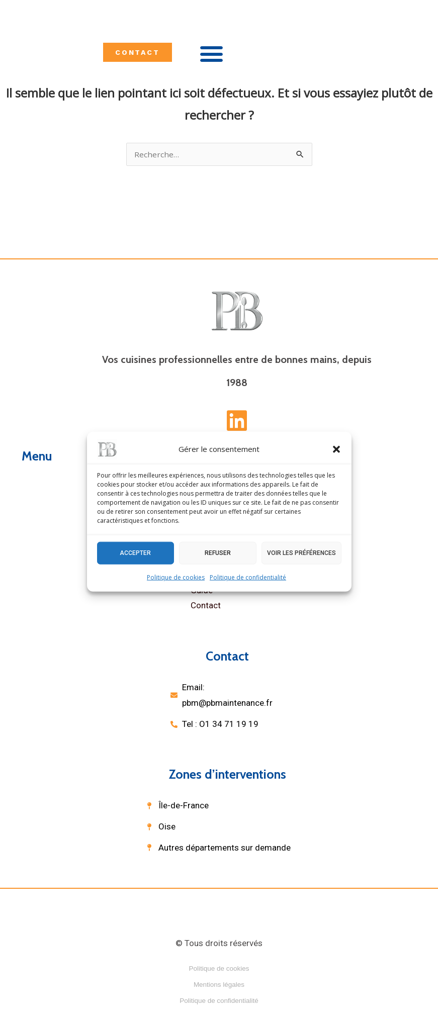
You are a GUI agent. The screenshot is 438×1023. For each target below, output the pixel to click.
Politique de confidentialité (248, 577)
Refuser (218, 552)
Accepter (135, 552)
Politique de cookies (176, 577)
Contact (206, 606)
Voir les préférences (301, 552)
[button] (336, 449)
